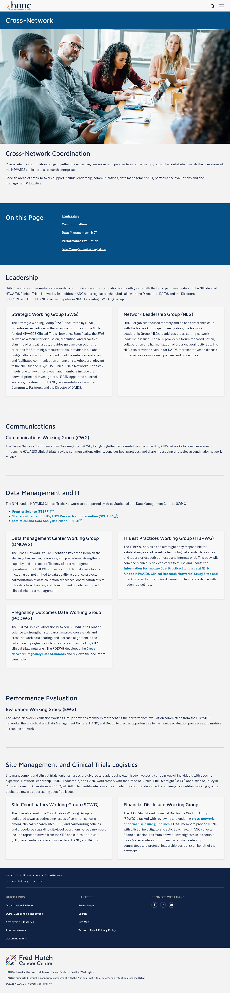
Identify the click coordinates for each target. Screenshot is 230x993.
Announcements (16, 930)
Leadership (70, 216)
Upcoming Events (17, 938)
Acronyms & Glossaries (20, 921)
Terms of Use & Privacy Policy (97, 930)
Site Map (84, 921)
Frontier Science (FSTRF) (33, 511)
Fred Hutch (29, 960)
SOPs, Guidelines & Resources (24, 913)
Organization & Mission (20, 905)
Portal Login (86, 905)
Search (83, 913)
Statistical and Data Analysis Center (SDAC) (47, 521)
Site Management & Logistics (84, 249)
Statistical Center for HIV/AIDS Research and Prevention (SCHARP (64, 516)
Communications (75, 224)
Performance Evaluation (80, 241)
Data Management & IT (79, 232)
